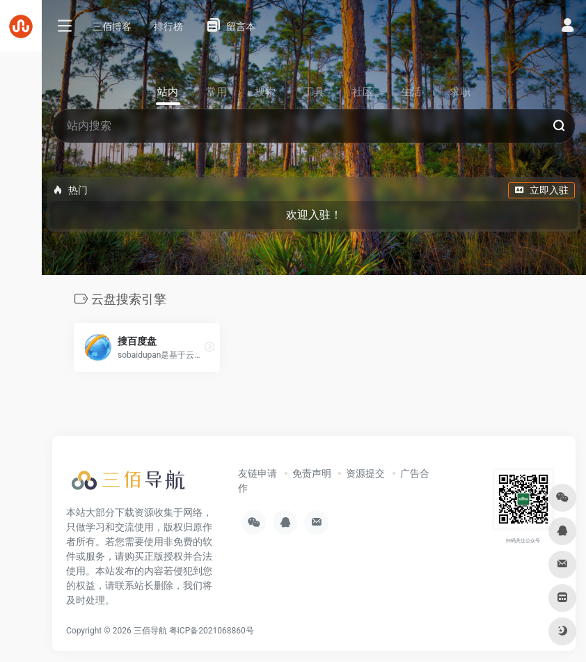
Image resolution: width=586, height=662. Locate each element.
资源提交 (365, 473)
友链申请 (257, 473)
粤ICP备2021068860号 (211, 631)
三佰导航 (150, 631)
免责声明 (311, 473)
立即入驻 (541, 190)
